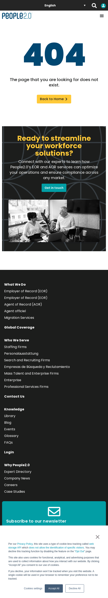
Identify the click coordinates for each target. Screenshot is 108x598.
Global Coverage (19, 327)
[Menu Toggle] (102, 16)
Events (9, 429)
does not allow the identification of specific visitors (56, 547)
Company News (17, 478)
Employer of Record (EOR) (25, 291)
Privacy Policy (25, 543)
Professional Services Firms (26, 386)
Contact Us (14, 396)
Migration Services (19, 317)
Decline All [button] (75, 588)
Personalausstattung (21, 353)
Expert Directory (17, 471)
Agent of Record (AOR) (23, 304)
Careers (10, 485)
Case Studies (14, 491)
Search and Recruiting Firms (27, 360)
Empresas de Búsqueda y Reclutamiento (37, 366)
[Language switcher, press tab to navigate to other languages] (65, 5)
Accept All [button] (53, 588)
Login (9, 452)
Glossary (11, 435)
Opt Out (79, 551)
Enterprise (12, 380)
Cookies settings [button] (33, 588)
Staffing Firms (15, 346)
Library (9, 416)
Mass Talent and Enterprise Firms (31, 373)
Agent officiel (15, 311)
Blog (7, 422)
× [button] (97, 536)
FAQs (8, 442)
